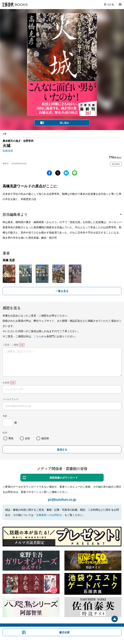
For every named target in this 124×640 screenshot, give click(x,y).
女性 (27, 438)
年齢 (5, 415)
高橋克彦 (8, 150)
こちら (37, 336)
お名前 (6, 382)
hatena (66, 173)
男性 (11, 438)
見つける (109, 4)
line (74, 173)
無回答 (45, 438)
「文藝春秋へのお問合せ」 (49, 514)
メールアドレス (10, 399)
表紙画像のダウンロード (63, 477)
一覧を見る (62, 291)
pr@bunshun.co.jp (62, 499)
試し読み (64, 122)
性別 (5, 432)
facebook (49, 173)
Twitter (57, 173)
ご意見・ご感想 (10, 344)
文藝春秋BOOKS (14, 4)
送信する (62, 449)
